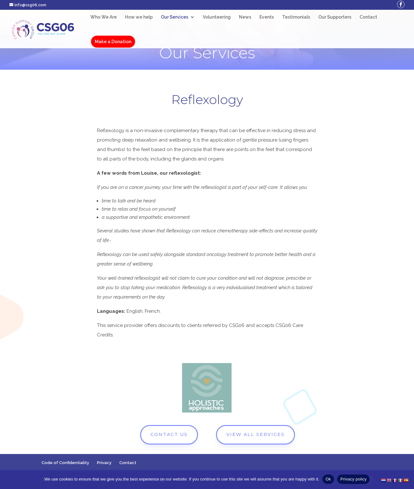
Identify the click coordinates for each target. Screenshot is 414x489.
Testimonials (296, 17)
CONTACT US (169, 434)
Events (266, 17)
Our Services (174, 17)
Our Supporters (334, 17)
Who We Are (103, 17)
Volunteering (217, 17)
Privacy (104, 462)
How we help (139, 17)
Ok (328, 479)
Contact (368, 17)
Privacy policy (353, 479)
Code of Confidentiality (65, 462)
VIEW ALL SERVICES (255, 434)
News (245, 17)
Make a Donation (113, 41)
